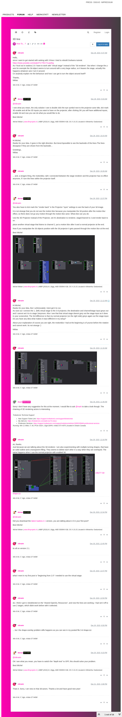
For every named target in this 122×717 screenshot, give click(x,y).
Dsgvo (96, 2)
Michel (20, 96)
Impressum (107, 2)
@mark (79, 404)
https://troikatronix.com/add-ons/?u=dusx (42, 418)
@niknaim (17, 101)
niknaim (21, 50)
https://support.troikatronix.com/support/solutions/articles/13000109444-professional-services (66, 421)
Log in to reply (103, 42)
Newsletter (59, 14)
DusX (20, 399)
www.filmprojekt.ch (30, 119)
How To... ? (21, 41)
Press (89, 2)
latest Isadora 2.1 (38, 518)
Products (8, 14)
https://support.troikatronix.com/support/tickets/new (55, 416)
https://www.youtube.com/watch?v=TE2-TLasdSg (33, 60)
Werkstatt (42, 14)
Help (30, 14)
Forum (21, 14)
